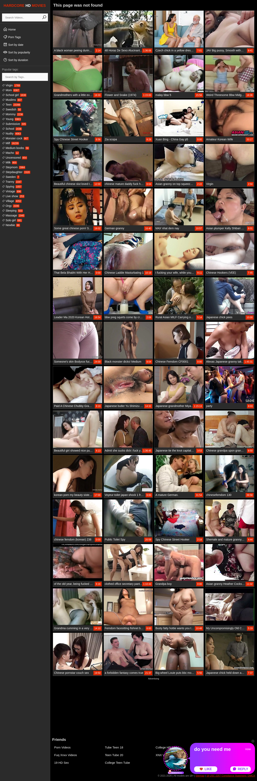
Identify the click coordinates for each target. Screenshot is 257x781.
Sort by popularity (16, 52)
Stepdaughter (16, 172)
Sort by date (13, 44)
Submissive (14, 123)
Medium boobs (15, 148)
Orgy (10, 205)
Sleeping (12, 210)
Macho (10, 152)
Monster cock (15, 138)
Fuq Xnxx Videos (65, 755)
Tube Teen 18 (114, 747)
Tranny (12, 181)
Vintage (11, 191)
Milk (9, 162)
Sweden (10, 176)
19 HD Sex (61, 762)
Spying (12, 186)
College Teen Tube (117, 762)
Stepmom (13, 167)
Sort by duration (15, 60)
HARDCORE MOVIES (25, 6)
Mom (11, 90)
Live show (13, 196)
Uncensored (14, 157)
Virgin (11, 85)
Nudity (11, 133)
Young (11, 119)
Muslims (12, 99)
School (12, 128)
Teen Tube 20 (114, 755)
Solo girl (12, 220)
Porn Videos (62, 747)
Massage (13, 215)
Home (9, 29)
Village (12, 201)
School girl (14, 95)
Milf (10, 143)
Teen (11, 104)
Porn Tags (12, 37)
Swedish (11, 109)
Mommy (12, 114)
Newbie (11, 225)
